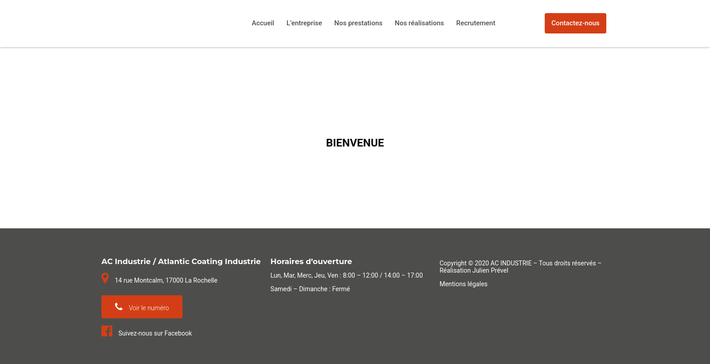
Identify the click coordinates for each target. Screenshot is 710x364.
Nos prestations (358, 23)
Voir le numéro (142, 307)
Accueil (263, 23)
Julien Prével (490, 270)
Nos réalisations (419, 23)
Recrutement (475, 23)
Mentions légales (464, 284)
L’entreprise (304, 23)
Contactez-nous (576, 23)
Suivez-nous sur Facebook (146, 333)
